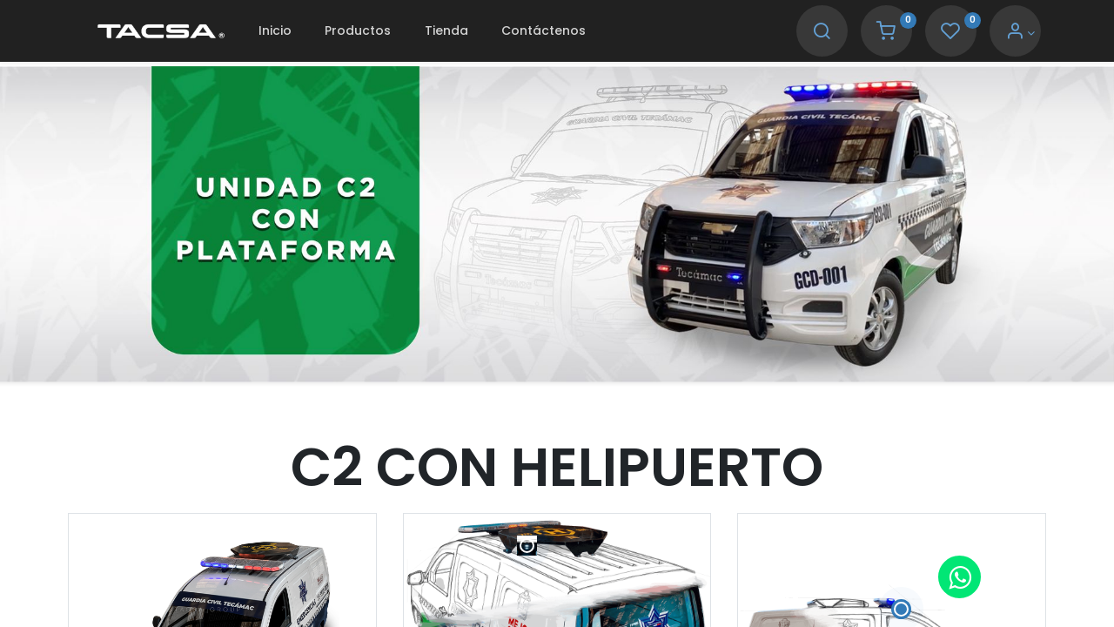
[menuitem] (275, 31)
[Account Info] (1020, 33)
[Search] (821, 33)
